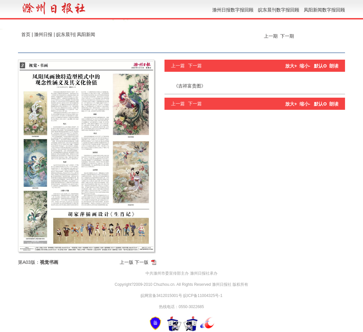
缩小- (305, 65)
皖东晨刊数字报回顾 (278, 9)
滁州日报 (43, 34)
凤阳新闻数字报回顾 (324, 9)
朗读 (333, 65)
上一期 (270, 36)
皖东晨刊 (65, 34)
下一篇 (195, 65)
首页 (25, 34)
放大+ (291, 65)
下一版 (141, 262)
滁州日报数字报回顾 (232, 9)
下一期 (287, 36)
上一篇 (178, 65)
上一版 (126, 262)
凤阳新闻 (86, 34)
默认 (320, 65)
